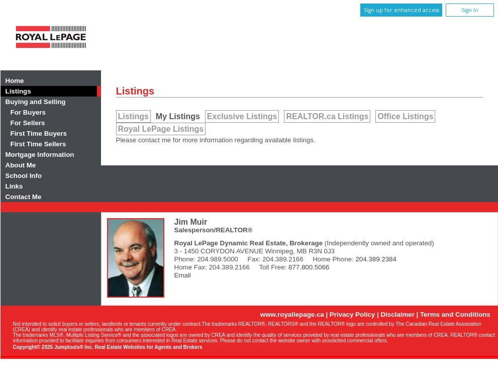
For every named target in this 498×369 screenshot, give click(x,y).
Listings (133, 116)
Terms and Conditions (455, 314)
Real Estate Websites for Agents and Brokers (149, 347)
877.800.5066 (309, 267)
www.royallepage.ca (292, 314)
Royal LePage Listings (161, 129)
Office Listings (405, 116)
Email (182, 275)
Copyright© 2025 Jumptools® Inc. (53, 347)
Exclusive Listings (242, 116)
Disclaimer (397, 314)
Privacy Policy (352, 314)
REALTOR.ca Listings (327, 116)
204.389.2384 (375, 259)
